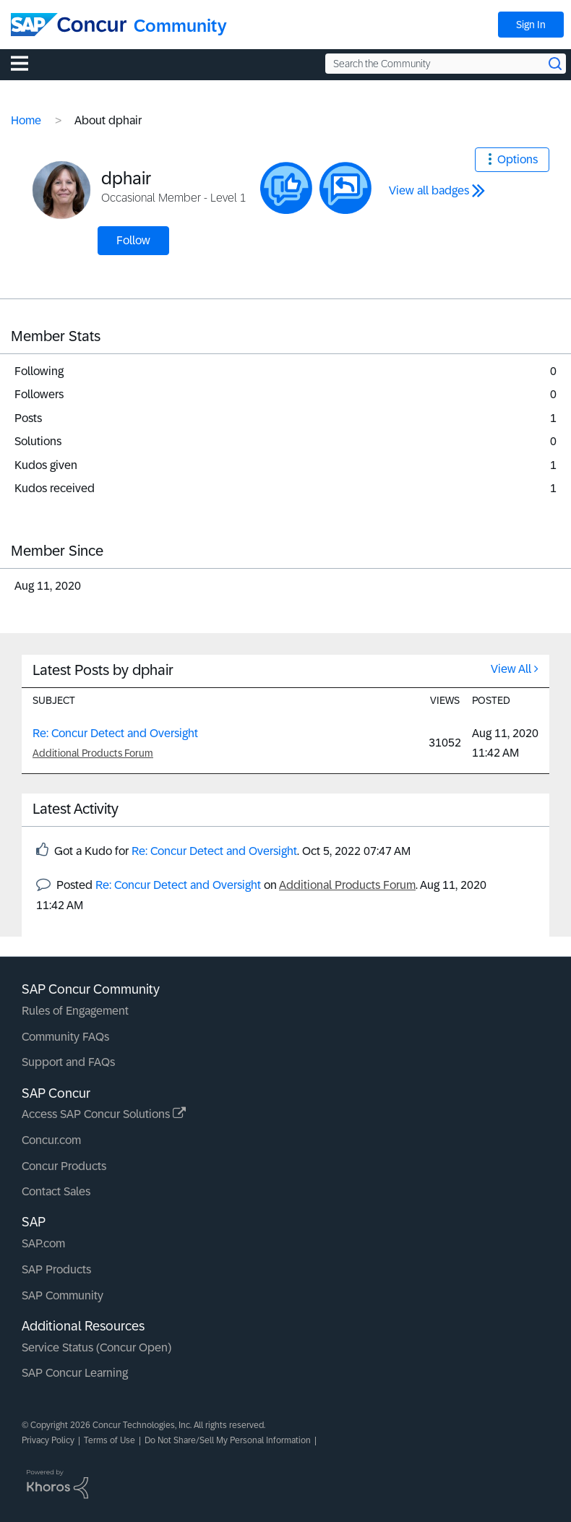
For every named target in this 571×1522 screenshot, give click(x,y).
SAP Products (56, 1269)
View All (511, 669)
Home (26, 120)
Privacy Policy (48, 1440)
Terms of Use (109, 1440)
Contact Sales (56, 1191)
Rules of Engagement (75, 1011)
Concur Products (64, 1166)
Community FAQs (65, 1037)
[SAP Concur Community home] (68, 24)
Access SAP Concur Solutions (104, 1114)
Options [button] (517, 159)
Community (180, 25)
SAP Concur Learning (75, 1373)
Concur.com (51, 1140)
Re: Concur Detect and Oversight (115, 733)
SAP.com (43, 1243)
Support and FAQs (68, 1062)
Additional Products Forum (93, 753)
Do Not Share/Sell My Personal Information (228, 1440)
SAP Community (62, 1295)
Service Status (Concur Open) (96, 1347)
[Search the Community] (445, 63)
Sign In (531, 24)
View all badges (429, 190)
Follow (133, 240)
